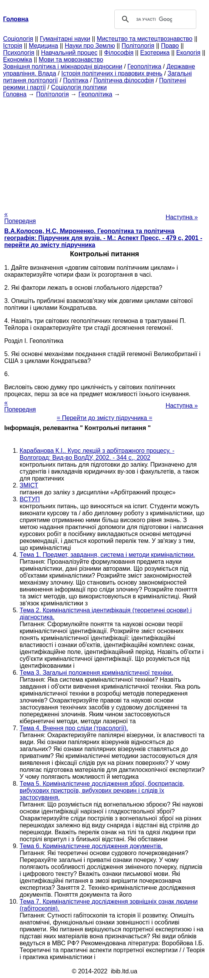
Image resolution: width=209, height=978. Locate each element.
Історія (12, 45)
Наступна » (182, 217)
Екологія (188, 52)
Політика (75, 80)
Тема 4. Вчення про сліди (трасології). (74, 728)
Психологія (18, 52)
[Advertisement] (104, 152)
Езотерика (155, 52)
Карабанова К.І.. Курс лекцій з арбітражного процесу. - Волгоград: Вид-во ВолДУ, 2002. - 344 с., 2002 (97, 454)
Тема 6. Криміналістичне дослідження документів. (91, 846)
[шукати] (154, 19)
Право (170, 45)
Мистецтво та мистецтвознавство (144, 38)
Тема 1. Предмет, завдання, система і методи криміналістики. (107, 554)
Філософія (119, 52)
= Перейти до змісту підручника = (104, 418)
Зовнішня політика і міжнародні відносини (62, 66)
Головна (15, 94)
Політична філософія (124, 80)
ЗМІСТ (29, 485)
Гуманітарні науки (65, 38)
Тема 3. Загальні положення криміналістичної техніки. (96, 672)
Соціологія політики (79, 87)
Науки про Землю (90, 45)
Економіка (17, 59)
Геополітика (144, 66)
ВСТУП (30, 499)
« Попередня (20, 217)
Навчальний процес (69, 52)
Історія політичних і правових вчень (111, 73)
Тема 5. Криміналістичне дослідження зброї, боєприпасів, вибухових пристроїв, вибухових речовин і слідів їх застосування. (102, 790)
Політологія (138, 45)
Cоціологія (18, 38)
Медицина (43, 45)
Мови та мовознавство (71, 59)
